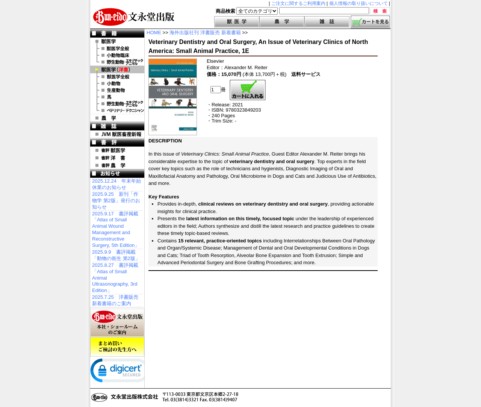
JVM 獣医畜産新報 (117, 134)
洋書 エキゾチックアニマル (117, 103)
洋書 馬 (117, 97)
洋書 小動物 (117, 83)
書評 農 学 (117, 165)
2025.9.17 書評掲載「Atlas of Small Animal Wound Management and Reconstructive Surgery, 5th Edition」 (115, 229)
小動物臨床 (117, 55)
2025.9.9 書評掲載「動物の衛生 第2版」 (116, 255)
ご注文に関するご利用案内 (298, 3)
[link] (120, 372)
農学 (281, 21)
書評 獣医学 (117, 150)
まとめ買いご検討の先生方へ (117, 347)
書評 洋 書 (117, 158)
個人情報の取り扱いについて (358, 3)
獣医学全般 (117, 48)
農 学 (117, 118)
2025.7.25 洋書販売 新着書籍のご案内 (115, 300)
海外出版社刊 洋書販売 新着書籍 (204, 32)
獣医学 (236, 21)
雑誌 (326, 21)
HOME (154, 32)
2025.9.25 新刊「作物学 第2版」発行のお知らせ (116, 200)
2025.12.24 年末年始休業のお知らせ (116, 184)
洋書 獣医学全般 (117, 76)
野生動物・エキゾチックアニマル (117, 62)
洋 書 (117, 69)
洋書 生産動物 (117, 90)
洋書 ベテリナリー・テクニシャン (117, 110)
